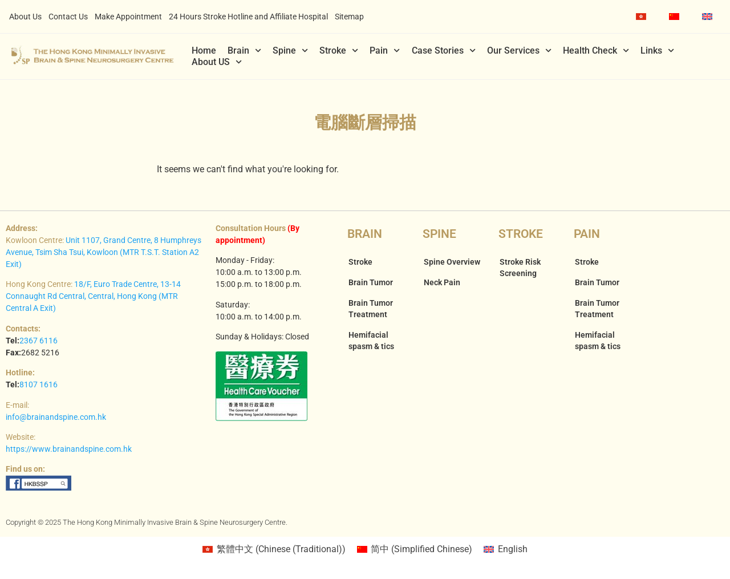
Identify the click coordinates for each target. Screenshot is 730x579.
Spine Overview (452, 261)
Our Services (519, 50)
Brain (244, 50)
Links (657, 50)
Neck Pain (442, 282)
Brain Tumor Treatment (370, 308)
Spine (290, 50)
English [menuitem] (513, 549)
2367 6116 (38, 340)
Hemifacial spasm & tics (371, 340)
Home (204, 50)
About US (217, 62)
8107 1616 (38, 384)
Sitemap (349, 16)
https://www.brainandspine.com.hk (69, 449)
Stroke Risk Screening (520, 267)
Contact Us (68, 16)
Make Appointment (128, 16)
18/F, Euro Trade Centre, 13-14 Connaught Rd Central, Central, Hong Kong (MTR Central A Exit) (93, 296)
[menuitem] (641, 16)
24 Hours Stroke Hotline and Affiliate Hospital (248, 16)
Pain (385, 50)
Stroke (338, 50)
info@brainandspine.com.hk (56, 417)
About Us (25, 16)
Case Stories (444, 50)
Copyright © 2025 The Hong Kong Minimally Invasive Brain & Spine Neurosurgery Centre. (146, 522)
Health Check (596, 50)
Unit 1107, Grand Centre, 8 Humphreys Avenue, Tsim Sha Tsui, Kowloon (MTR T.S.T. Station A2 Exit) (103, 252)
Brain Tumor (370, 282)
